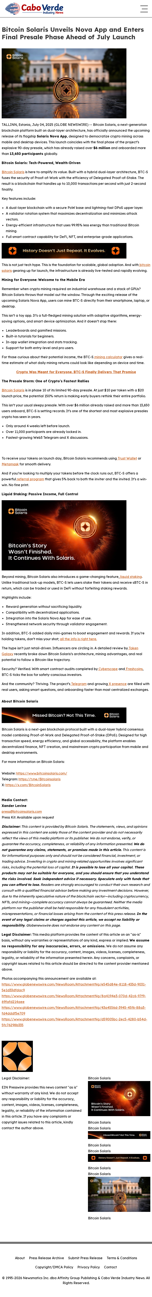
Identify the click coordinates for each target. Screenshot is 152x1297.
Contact (110, 1267)
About (20, 1258)
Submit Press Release (85, 1258)
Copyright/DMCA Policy (54, 1267)
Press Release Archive (46, 1258)
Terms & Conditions (122, 1258)
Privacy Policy (88, 1267)
